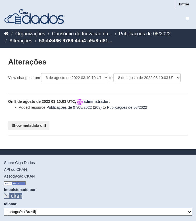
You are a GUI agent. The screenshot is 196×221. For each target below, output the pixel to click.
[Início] (6, 33)
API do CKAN (15, 169)
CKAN (13, 196)
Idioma (10, 204)
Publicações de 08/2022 (144, 33)
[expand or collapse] (187, 18)
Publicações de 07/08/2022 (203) (74, 107)
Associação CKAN (19, 176)
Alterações (20, 40)
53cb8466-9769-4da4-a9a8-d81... (75, 40)
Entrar (184, 4)
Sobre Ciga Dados (19, 163)
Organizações (30, 33)
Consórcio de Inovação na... (82, 33)
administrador (96, 101)
